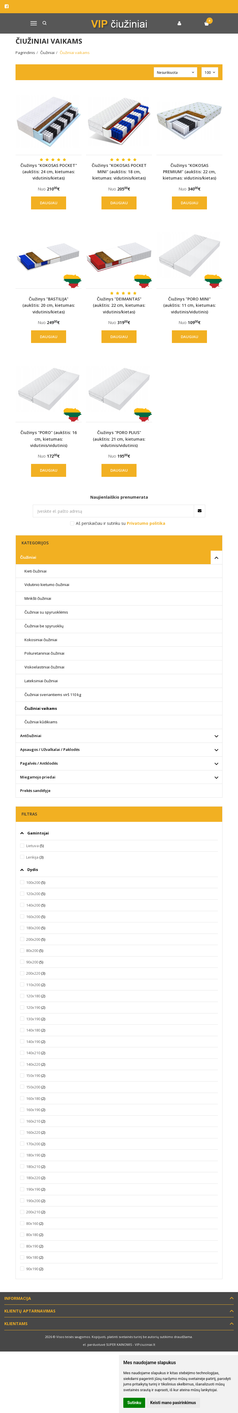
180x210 (33, 1166)
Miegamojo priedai (37, 777)
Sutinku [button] (134, 1402)
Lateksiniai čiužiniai (41, 680)
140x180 (33, 1030)
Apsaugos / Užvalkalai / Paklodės (50, 749)
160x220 (33, 1132)
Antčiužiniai (30, 735)
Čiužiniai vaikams (40, 708)
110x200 (33, 984)
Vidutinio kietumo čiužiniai (46, 584)
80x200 (32, 950)
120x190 (33, 1007)
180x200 (33, 927)
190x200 (33, 1200)
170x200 (33, 1143)
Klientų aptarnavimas (29, 1311)
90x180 (32, 1257)
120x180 (33, 995)
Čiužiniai (28, 557)
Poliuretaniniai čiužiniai (44, 653)
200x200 (33, 939)
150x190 (33, 1075)
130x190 (33, 1018)
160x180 (33, 1098)
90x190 (32, 1268)
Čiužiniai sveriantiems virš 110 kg (52, 694)
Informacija (17, 1298)
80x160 (32, 1223)
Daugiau (48, 202)
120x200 (33, 893)
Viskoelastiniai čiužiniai (44, 667)
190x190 (33, 1189)
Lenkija (32, 857)
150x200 (33, 1087)
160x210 (33, 1121)
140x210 (33, 1052)
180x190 (33, 1155)
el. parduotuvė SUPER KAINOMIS (107, 1344)
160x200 (33, 916)
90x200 (32, 962)
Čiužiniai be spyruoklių (44, 626)
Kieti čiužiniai (35, 571)
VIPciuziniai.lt (145, 1344)
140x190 (33, 1041)
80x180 (32, 1234)
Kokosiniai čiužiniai (40, 639)
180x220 (33, 1177)
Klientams (16, 1323)
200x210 (33, 1212)
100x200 (33, 882)
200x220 (33, 973)
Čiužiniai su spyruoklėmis (46, 612)
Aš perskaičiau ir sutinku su (120, 523)
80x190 (32, 1246)
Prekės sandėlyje (35, 790)
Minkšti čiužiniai (37, 598)
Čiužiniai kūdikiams (40, 721)
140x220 (33, 1064)
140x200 (33, 905)
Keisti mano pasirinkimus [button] (173, 1402)
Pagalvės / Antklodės (39, 763)
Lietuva (32, 845)
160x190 (33, 1109)
